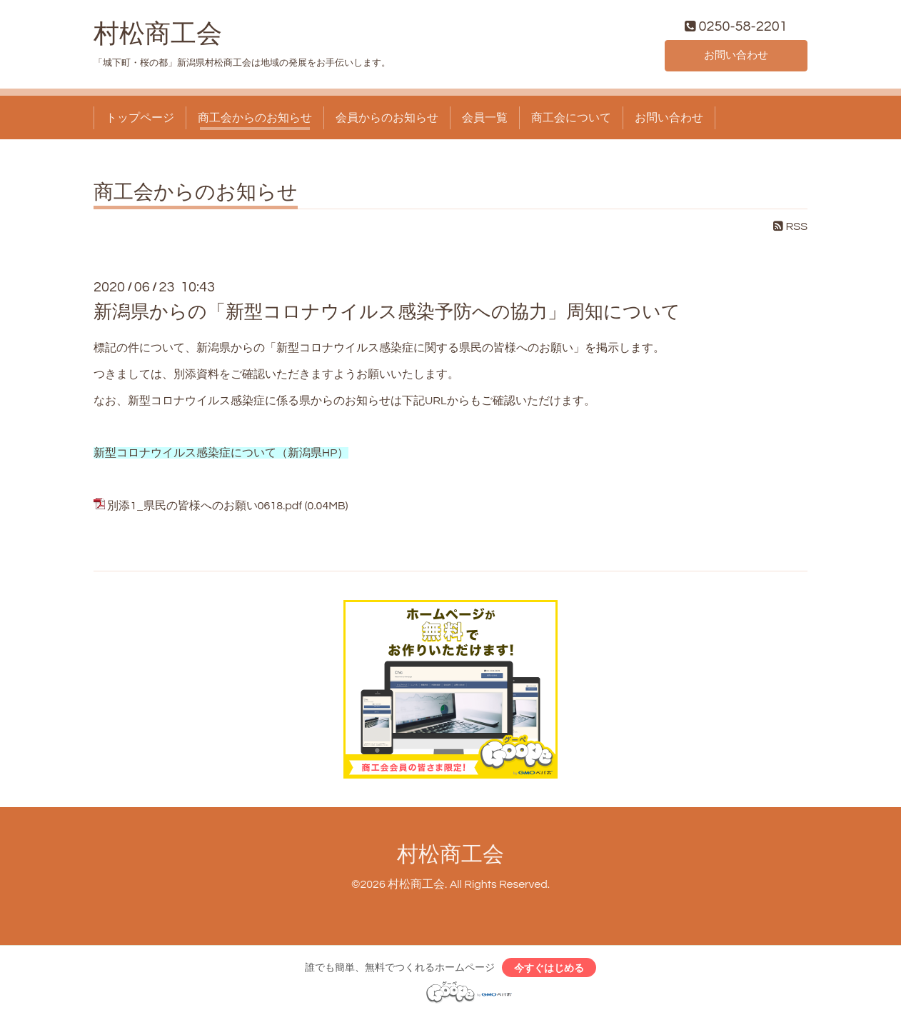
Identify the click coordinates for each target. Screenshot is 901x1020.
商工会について (571, 120)
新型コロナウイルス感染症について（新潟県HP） (221, 455)
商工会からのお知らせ (255, 120)
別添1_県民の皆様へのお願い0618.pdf (204, 508)
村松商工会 (158, 36)
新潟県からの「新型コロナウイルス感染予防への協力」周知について (387, 314)
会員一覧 (485, 120)
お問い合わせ (736, 57)
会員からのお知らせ (387, 120)
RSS (790, 229)
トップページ (140, 120)
